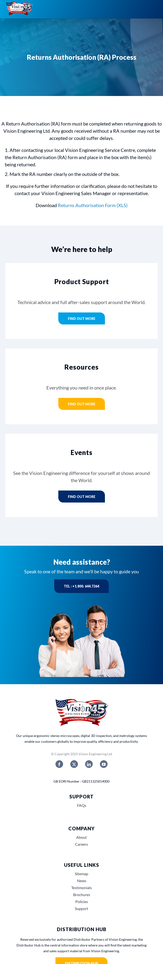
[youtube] (104, 764)
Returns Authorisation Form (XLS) (93, 205)
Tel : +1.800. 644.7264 (81, 586)
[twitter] (74, 764)
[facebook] (59, 764)
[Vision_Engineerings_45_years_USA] (81, 699)
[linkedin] (89, 764)
